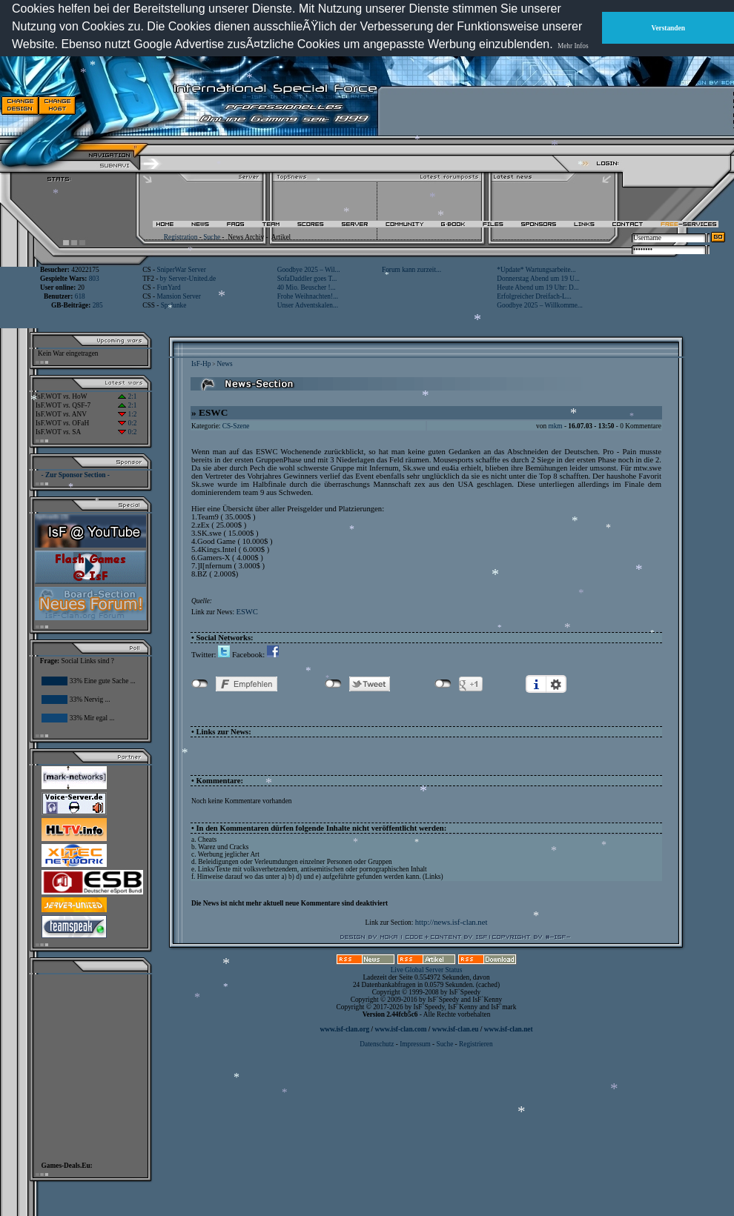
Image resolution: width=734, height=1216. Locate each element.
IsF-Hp (201, 364)
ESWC (247, 612)
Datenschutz (377, 1044)
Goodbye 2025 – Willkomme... (540, 305)
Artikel (281, 237)
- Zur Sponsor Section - (76, 475)
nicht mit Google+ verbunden (443, 684)
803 (94, 278)
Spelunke (174, 305)
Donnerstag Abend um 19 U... (538, 278)
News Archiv (246, 237)
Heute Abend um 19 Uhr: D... (537, 287)
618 (80, 296)
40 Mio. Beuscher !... (306, 287)
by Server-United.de (188, 278)
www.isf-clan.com (401, 1029)
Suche (211, 237)
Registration (181, 237)
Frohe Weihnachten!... (308, 296)
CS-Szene (236, 426)
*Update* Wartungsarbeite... (536, 269)
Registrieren (476, 1044)
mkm (555, 426)
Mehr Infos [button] (573, 46)
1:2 (127, 414)
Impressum (415, 1044)
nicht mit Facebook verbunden (199, 684)
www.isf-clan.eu (455, 1029)
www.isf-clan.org (344, 1029)
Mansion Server (178, 296)
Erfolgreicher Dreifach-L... (534, 296)
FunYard (168, 287)
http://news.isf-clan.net (451, 922)
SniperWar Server (180, 269)
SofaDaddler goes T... (307, 278)
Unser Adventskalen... (307, 305)
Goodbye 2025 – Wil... (308, 269)
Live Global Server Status (427, 970)
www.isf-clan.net (508, 1029)
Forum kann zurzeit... (411, 269)
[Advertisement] (549, 105)
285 (98, 305)
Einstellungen (556, 684)
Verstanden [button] (668, 28)
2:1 (127, 396)
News (224, 364)
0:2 (127, 423)
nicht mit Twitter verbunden (333, 684)
